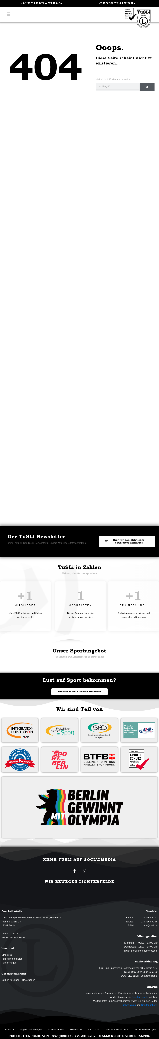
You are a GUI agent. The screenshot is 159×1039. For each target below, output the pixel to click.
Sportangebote (149, 1005)
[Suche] (147, 87)
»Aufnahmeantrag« (42, 3)
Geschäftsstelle (140, 997)
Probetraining (129, 1005)
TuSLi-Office (93, 1029)
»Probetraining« (117, 3)
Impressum (8, 1029)
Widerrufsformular (56, 1029)
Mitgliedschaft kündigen (31, 1029)
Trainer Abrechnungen (145, 1029)
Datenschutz (76, 1029)
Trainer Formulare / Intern (117, 1029)
